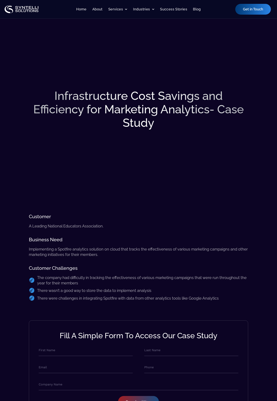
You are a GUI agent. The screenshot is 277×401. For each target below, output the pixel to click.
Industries (143, 9)
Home (81, 9)
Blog (197, 9)
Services (117, 9)
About (97, 9)
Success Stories (173, 9)
